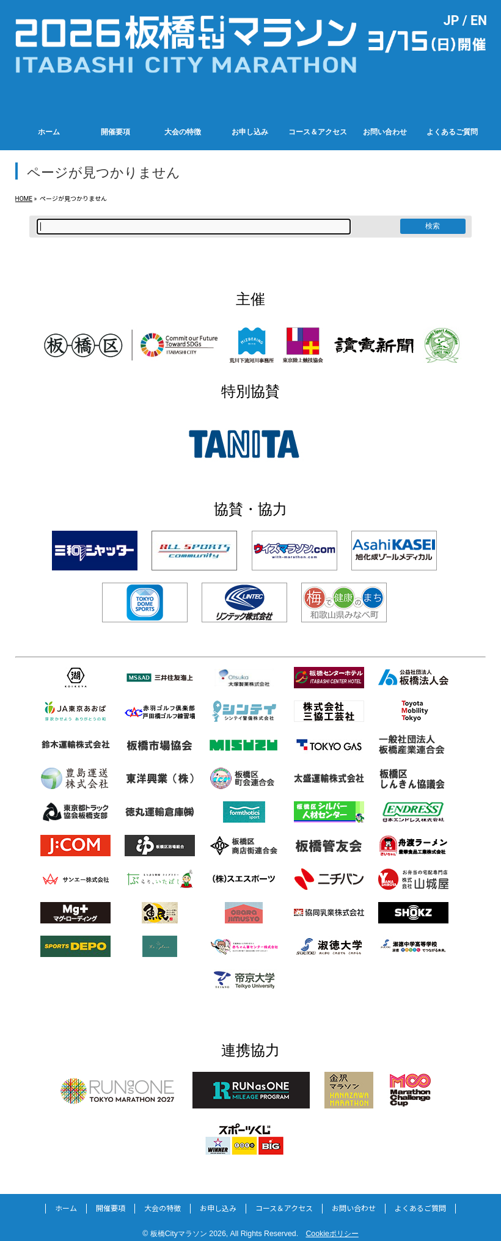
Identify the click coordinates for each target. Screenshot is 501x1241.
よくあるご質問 (420, 1208)
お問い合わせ (354, 1208)
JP (451, 20)
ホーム (66, 1208)
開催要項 (110, 1208)
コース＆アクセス (284, 1208)
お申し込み (218, 1208)
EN (478, 20)
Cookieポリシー (331, 1233)
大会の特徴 (162, 1208)
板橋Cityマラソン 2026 (188, 1233)
